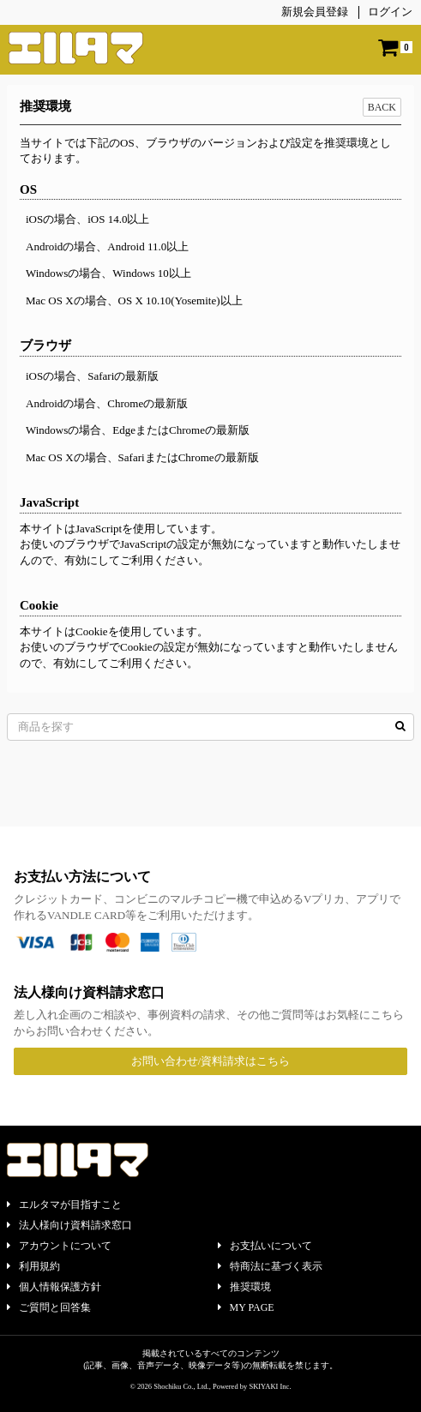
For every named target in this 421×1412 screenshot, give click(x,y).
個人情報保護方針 (54, 1287)
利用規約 (33, 1266)
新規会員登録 (314, 11)
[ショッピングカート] (395, 47)
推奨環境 (244, 1287)
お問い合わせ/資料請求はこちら (211, 1060)
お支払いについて (265, 1246)
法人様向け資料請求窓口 (69, 1225)
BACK (382, 107)
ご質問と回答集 (49, 1307)
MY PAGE (246, 1307)
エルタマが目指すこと (64, 1205)
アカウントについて (59, 1246)
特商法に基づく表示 (270, 1266)
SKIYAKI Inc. (270, 1386)
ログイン (390, 11)
